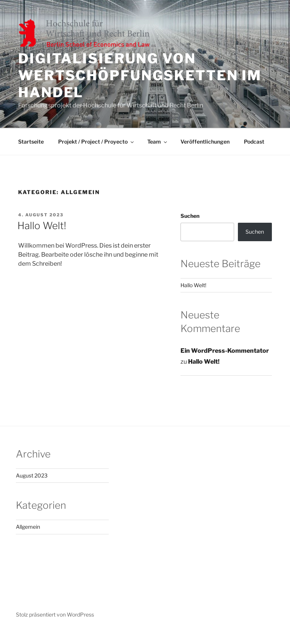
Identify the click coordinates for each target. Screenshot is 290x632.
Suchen (189, 216)
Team (157, 141)
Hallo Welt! (41, 225)
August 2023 (32, 475)
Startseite (31, 141)
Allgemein (28, 526)
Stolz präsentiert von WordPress (55, 614)
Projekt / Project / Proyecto (96, 141)
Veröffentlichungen (205, 141)
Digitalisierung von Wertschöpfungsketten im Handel (140, 75)
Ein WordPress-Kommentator (224, 350)
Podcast (254, 141)
